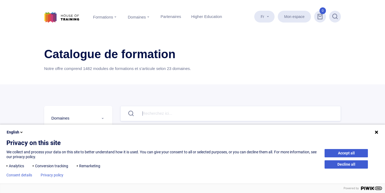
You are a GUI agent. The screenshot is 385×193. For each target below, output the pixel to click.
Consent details (19, 175)
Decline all (346, 164)
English (15, 132)
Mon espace (294, 16)
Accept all (346, 153)
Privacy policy (52, 175)
